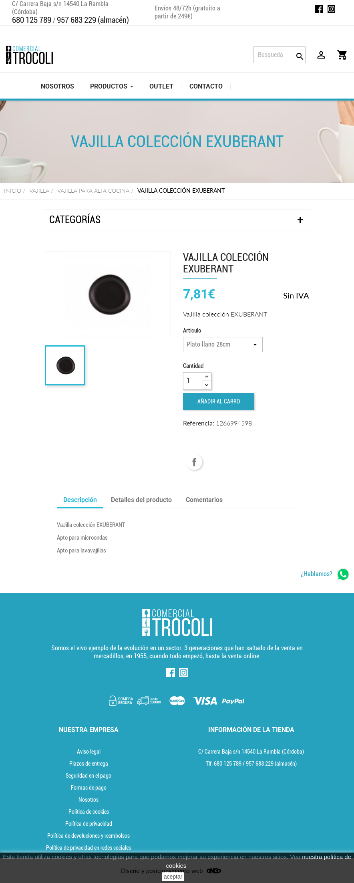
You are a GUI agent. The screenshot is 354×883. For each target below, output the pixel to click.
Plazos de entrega (88, 763)
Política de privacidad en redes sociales (88, 848)
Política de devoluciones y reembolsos (88, 836)
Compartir (194, 462)
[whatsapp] (325, 574)
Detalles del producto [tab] (141, 500)
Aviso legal (89, 751)
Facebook (319, 9)
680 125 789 (31, 20)
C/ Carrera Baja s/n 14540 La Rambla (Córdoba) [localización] (251, 751)
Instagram (331, 9)
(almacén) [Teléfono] (271, 763)
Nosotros (88, 799)
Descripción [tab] (80, 500)
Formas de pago (89, 787)
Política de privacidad (88, 824)
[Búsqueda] (279, 54)
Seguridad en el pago (88, 775)
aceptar (173, 876)
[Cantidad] (192, 381)
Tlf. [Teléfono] (224, 763)
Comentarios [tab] (204, 500)
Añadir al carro (218, 401)
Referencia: (198, 423)
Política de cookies (88, 811)
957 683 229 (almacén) (93, 20)
